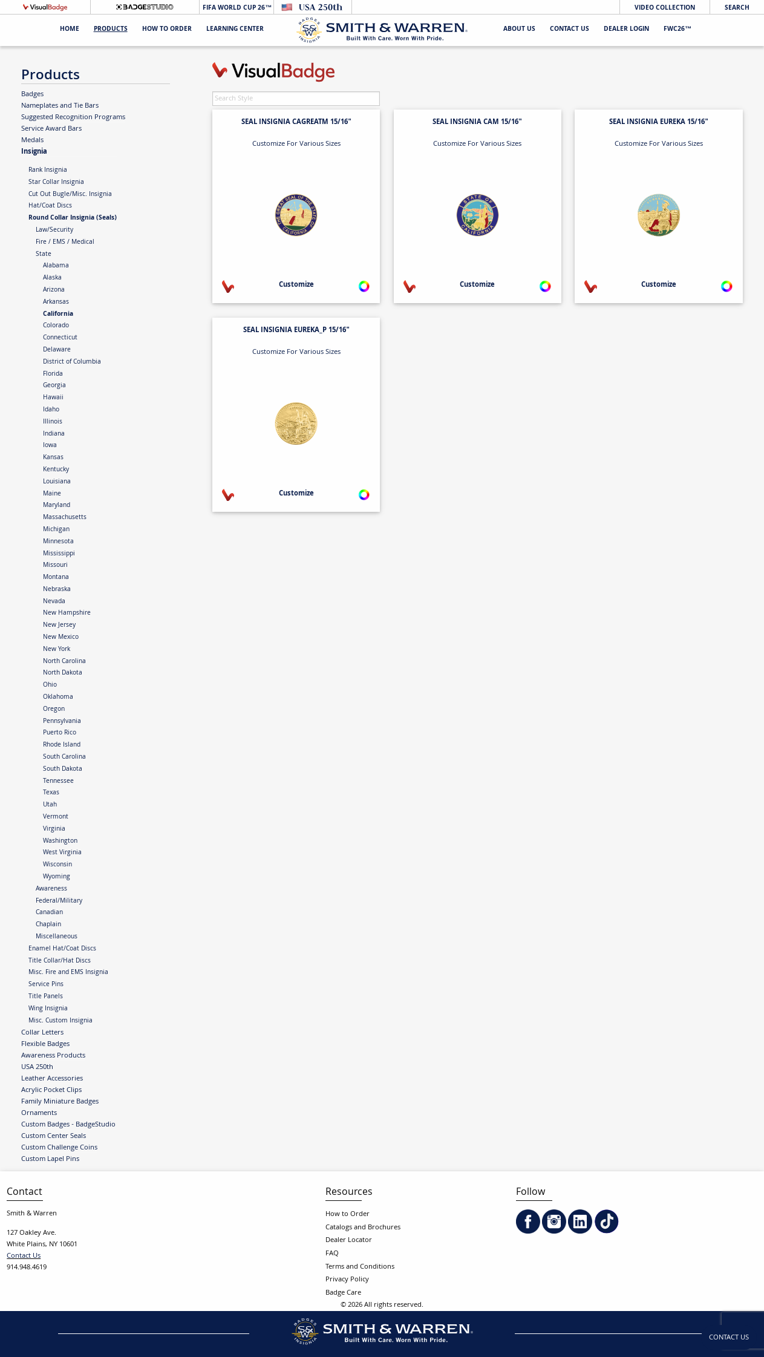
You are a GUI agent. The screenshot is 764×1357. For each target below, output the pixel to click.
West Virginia (62, 853)
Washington (60, 841)
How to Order (347, 1214)
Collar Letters (42, 1033)
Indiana (54, 434)
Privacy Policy (347, 1280)
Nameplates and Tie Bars (60, 106)
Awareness (51, 889)
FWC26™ (677, 30)
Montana (56, 578)
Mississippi (59, 554)
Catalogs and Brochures (362, 1228)
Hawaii (53, 398)
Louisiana (57, 482)
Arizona (54, 290)
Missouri (55, 566)
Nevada (54, 602)
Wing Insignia (48, 1009)
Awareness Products (53, 1056)
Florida (53, 374)
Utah (50, 805)
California (58, 314)
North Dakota (62, 673)
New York (56, 650)
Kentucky (56, 470)
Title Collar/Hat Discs (59, 961)
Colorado (56, 326)
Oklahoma (58, 697)
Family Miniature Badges (60, 1102)
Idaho (51, 410)
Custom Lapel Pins (50, 1159)
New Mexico (61, 638)
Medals (32, 140)
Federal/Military (59, 901)
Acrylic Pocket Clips (51, 1090)
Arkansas (56, 302)
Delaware (57, 350)
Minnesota (58, 542)
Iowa (50, 446)
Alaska (52, 278)
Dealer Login (626, 30)
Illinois (52, 422)
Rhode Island (61, 745)
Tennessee (58, 781)
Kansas (53, 458)
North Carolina (64, 662)
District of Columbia (72, 362)
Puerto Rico (59, 733)
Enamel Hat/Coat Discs (62, 949)
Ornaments (39, 1113)
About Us (519, 30)
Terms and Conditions (359, 1267)
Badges (32, 94)
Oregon (54, 709)
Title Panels (45, 997)
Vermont (55, 817)
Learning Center (235, 30)
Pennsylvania (62, 722)
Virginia (54, 829)
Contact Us (569, 30)
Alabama (56, 266)
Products (111, 30)
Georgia (54, 386)
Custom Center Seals (53, 1136)
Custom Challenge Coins (59, 1148)
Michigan (56, 530)
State (43, 255)
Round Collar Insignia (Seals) (72, 218)
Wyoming (56, 877)
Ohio (50, 685)
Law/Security (54, 230)
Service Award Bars (51, 129)
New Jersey (59, 625)
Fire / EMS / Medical (65, 242)
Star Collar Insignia (56, 183)
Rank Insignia (47, 170)
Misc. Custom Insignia (60, 1021)
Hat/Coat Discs (50, 206)
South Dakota (62, 769)
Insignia (34, 151)
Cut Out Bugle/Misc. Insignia (70, 195)
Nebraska (57, 590)
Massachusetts (65, 518)
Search (737, 8)
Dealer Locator (348, 1240)
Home (69, 30)
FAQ (332, 1254)
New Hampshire (67, 613)
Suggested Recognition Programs (73, 117)
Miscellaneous (56, 937)
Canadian (49, 913)
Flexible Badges (45, 1044)
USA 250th (37, 1067)
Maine (52, 494)
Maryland (56, 506)
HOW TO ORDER (167, 30)
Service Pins (46, 985)
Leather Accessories (52, 1079)
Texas (51, 793)
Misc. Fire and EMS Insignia (68, 973)
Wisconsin (57, 865)
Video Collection (665, 8)
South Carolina (64, 757)
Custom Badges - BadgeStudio (68, 1125)
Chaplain (48, 925)
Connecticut (60, 338)
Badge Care (343, 1293)
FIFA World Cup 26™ (236, 8)
